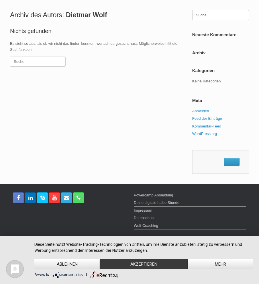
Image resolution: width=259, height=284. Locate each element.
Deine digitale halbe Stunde (156, 202)
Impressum (143, 210)
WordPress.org (204, 134)
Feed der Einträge (207, 118)
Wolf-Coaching (146, 225)
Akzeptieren (143, 264)
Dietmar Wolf (86, 15)
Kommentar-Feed (206, 126)
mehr (220, 264)
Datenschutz (144, 218)
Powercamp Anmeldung (153, 195)
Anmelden (200, 111)
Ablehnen (67, 264)
